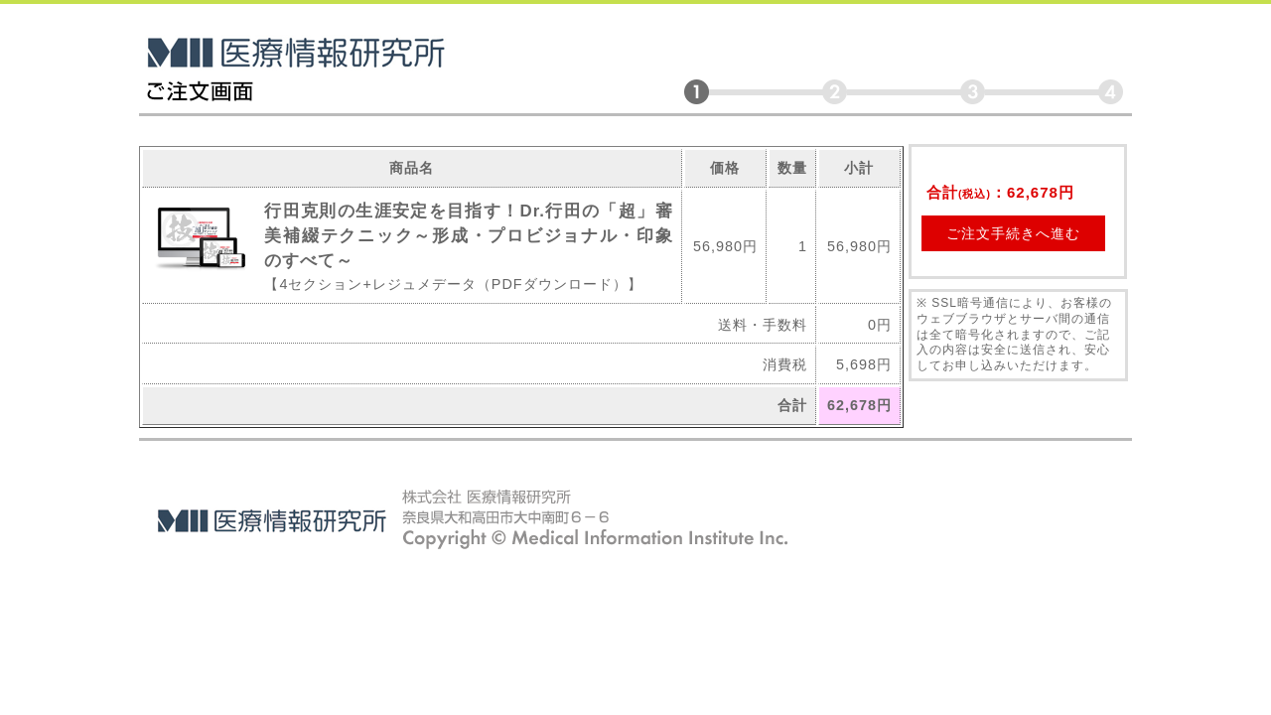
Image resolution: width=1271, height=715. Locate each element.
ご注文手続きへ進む (1013, 233)
